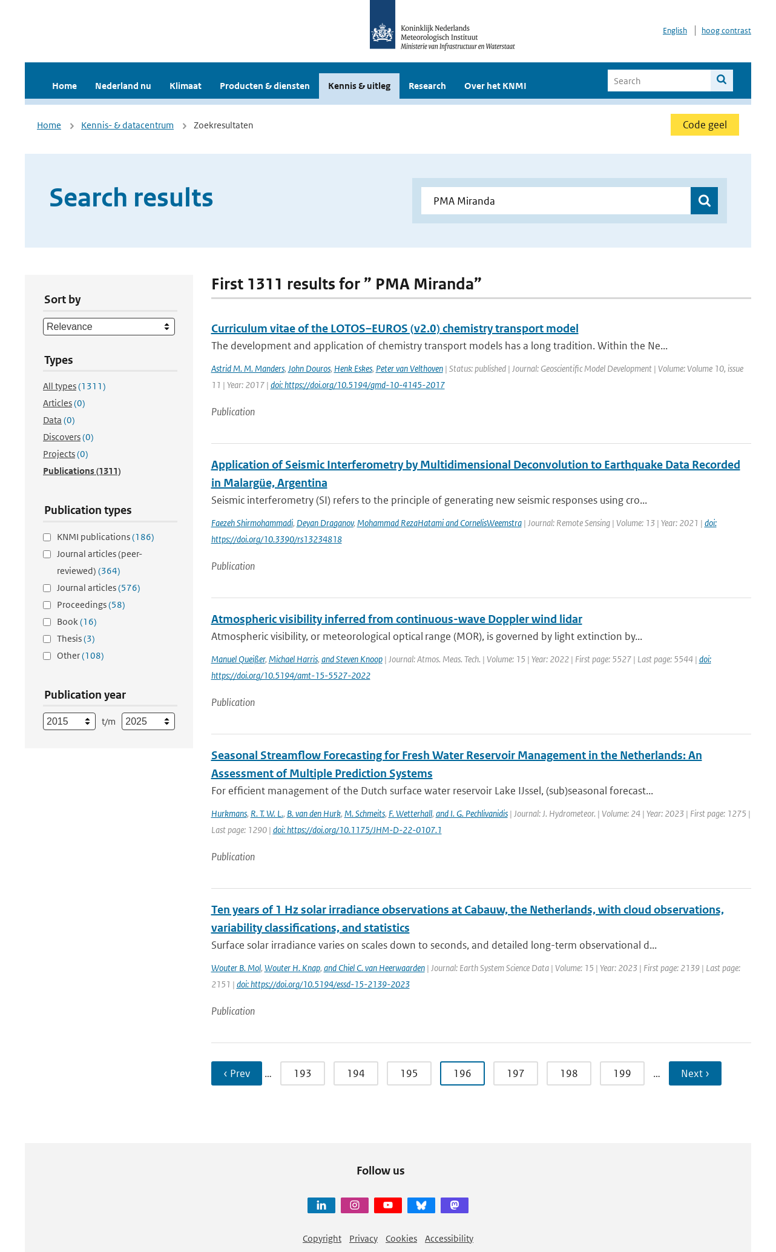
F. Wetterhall (410, 813)
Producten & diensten (265, 85)
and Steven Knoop (352, 659)
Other (80, 655)
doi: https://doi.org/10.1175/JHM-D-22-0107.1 (357, 829)
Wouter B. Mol (236, 968)
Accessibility (449, 1238)
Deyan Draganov (325, 523)
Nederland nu (123, 85)
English (675, 30)
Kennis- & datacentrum (127, 125)
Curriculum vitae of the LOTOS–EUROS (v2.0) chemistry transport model (395, 328)
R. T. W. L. (267, 813)
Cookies (401, 1238)
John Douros (309, 368)
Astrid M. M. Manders (247, 368)
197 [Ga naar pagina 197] (516, 1073)
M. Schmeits (364, 813)
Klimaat (185, 85)
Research (427, 85)
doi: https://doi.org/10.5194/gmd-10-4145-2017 (358, 384)
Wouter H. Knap (292, 968)
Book (77, 621)
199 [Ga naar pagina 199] (622, 1073)
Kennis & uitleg (359, 85)
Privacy (363, 1238)
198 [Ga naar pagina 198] (569, 1073)
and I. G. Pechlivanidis (472, 813)
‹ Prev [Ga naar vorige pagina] (236, 1073)
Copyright (322, 1238)
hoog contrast (726, 30)
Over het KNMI (495, 85)
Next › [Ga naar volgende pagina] (695, 1073)
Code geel (705, 124)
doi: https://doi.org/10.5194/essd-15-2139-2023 (323, 984)
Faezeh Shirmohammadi (252, 523)
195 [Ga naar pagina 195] (409, 1073)
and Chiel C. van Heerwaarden (374, 968)
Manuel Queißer (238, 659)
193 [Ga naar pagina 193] (303, 1073)
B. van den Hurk (314, 813)
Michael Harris (293, 659)
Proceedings (91, 604)
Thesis (76, 638)
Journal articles (98, 587)
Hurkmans (229, 813)
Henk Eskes (353, 368)
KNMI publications (105, 536)
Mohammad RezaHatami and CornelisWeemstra (439, 523)
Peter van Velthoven (409, 368)
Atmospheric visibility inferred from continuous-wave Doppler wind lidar (396, 619)
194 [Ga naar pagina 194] (356, 1073)
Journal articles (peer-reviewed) (99, 562)
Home (64, 85)
